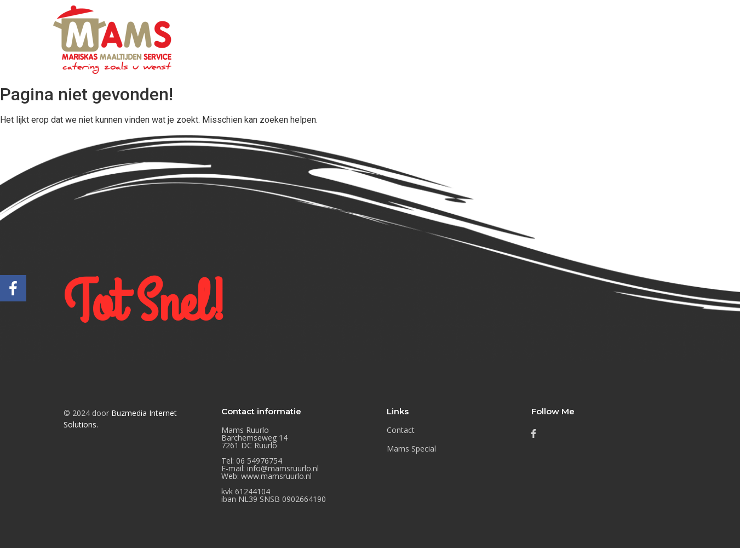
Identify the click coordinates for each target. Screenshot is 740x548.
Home (399, 39)
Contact (692, 39)
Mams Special (622, 39)
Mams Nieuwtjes (535, 39)
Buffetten (456, 39)
